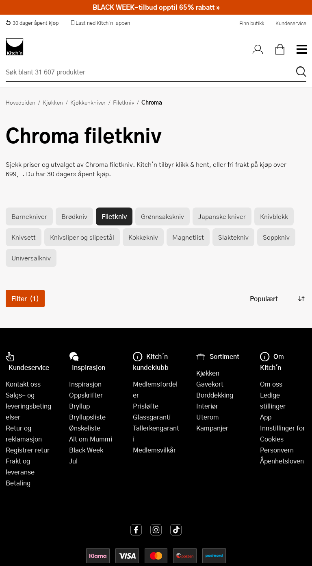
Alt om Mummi (90, 439)
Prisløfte (145, 406)
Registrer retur (28, 450)
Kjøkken (53, 102)
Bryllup (79, 406)
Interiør (207, 406)
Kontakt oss (23, 384)
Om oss (271, 384)
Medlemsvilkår (154, 450)
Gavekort (209, 384)
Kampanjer (212, 428)
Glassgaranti (152, 417)
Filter (25, 298)
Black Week (86, 450)
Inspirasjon (85, 384)
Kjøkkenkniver (88, 102)
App (265, 417)
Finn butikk (251, 23)
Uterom (207, 417)
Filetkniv (123, 102)
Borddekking (214, 395)
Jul (73, 460)
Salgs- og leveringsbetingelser (28, 406)
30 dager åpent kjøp (32, 22)
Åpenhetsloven (282, 460)
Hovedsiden (20, 102)
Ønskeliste (84, 428)
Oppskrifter (86, 395)
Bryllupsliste (87, 417)
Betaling (18, 482)
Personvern (277, 450)
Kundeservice (290, 23)
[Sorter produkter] (276, 298)
